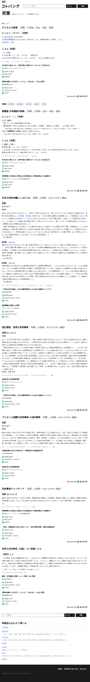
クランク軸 (69, 271)
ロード (60, 39)
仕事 (51, 58)
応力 (20, 342)
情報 (26, 61)
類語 (4, 42)
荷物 (5, 55)
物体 (3, 213)
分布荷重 (18, 218)
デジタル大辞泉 (10, 27)
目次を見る (12, 242)
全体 (16, 39)
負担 (10, 58)
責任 (5, 58)
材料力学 (46, 213)
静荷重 (21, 216)
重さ (7, 42)
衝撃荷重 (22, 224)
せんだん (72, 229)
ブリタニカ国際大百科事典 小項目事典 (21, 417)
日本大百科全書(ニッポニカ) (16, 198)
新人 (40, 58)
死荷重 (74, 245)
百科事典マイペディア (13, 489)
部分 (24, 39)
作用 (46, 229)
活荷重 (44, 104)
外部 (8, 213)
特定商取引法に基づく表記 (71, 669)
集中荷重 (82, 218)
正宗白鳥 (28, 104)
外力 (30, 126)
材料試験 (8, 247)
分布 (81, 216)
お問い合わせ (83, 669)
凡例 (29, 61)
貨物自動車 (8, 37)
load (7, 23)
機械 (5, 39)
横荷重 (7, 232)
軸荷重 (37, 104)
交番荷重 (11, 104)
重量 (12, 42)
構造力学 (54, 213)
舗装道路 (20, 104)
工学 (64, 126)
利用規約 (60, 669)
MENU (3, 2)
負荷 (73, 366)
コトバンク (10, 6)
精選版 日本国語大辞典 (13, 111)
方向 (16, 226)
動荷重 (28, 216)
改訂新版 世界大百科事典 (15, 327)
